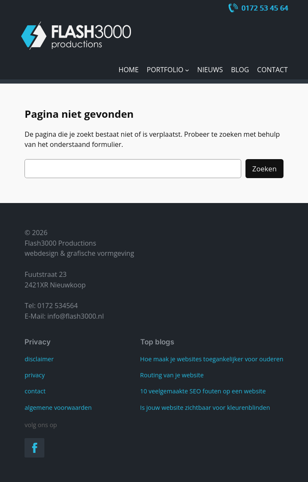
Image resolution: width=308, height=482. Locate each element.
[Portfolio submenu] (187, 70)
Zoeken (264, 168)
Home (129, 69)
